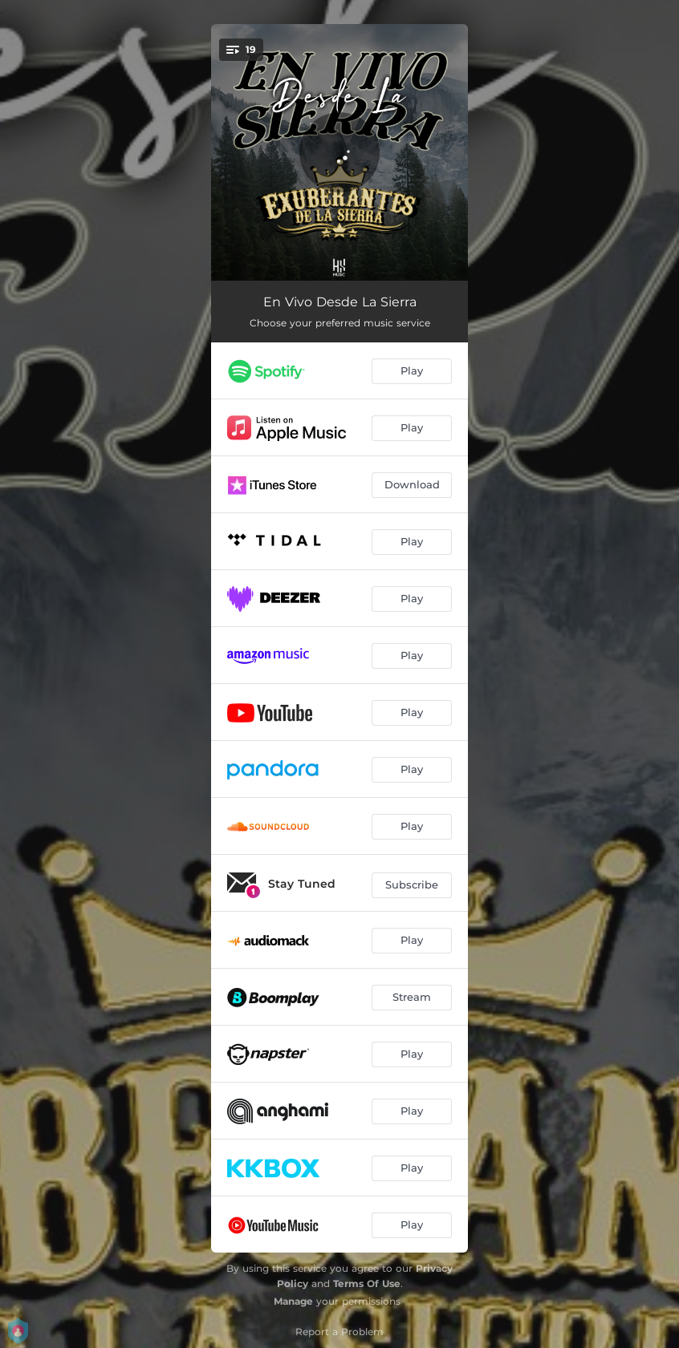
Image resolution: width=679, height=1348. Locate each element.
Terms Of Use (366, 1283)
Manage (293, 1301)
